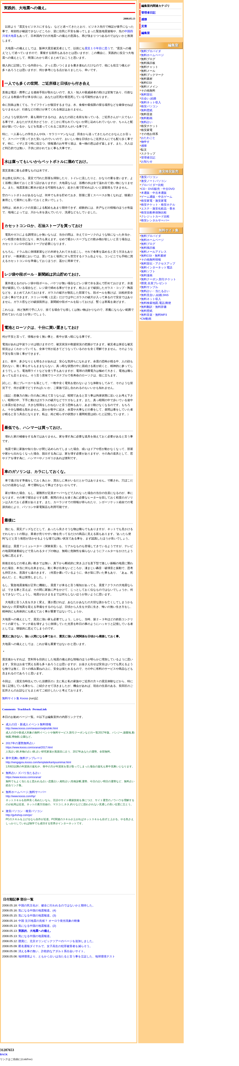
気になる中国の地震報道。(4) (37, 910)
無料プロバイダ (151, 51)
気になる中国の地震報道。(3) (37, 915)
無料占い (146, 122)
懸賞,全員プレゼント (154, 283)
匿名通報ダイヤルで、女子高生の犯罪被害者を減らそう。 (55, 946)
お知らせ (146, 161)
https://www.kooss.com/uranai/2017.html (29, 747)
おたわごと (148, 137)
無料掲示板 (148, 247)
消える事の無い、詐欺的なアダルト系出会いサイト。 (52, 951)
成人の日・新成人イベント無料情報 (28, 724)
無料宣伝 (146, 94)
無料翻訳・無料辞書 (154, 306)
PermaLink (40, 709)
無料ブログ (148, 243)
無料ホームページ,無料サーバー (26, 792)
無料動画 (146, 118)
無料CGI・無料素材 (153, 255)
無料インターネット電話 (156, 267)
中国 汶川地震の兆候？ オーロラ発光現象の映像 (49, 920)
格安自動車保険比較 (154, 212)
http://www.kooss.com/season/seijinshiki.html (32, 728)
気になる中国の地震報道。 (35, 936)
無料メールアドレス (154, 251)
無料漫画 (146, 275)
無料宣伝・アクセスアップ (158, 263)
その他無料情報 (151, 259)
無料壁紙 (146, 110)
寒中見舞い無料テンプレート (24, 758)
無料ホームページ (152, 55)
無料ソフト (148, 271)
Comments (9, 709)
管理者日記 (148, 12)
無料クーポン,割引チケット (158, 279)
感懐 (144, 19)
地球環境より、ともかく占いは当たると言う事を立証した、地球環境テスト (66, 956)
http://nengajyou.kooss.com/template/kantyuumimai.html (38, 762)
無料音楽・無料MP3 (154, 314)
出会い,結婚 (148, 98)
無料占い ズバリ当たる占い (23, 773)
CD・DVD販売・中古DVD (158, 188)
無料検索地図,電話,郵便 (156, 303)
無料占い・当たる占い (155, 291)
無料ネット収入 (151, 102)
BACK (4, 1054)
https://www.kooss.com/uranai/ (23, 777)
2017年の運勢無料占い (20, 743)
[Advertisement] (35, 862)
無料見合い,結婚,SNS (155, 295)
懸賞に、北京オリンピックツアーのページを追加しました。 (56, 941)
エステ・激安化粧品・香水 (158, 208)
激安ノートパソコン (154, 181)
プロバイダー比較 (152, 185)
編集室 (145, 33)
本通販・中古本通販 (154, 192)
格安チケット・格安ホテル (158, 204)
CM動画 (146, 318)
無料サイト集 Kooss (15, 698)
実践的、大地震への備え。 (35, 930)
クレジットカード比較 (155, 216)
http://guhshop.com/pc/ (19, 815)
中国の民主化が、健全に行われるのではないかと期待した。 (56, 905)
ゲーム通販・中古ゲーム (156, 196)
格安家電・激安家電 (154, 200)
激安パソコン (149, 177)
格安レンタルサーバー (155, 220)
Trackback (24, 709)
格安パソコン (149, 106)
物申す (145, 141)
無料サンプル (149, 287)
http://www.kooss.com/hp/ (20, 796)
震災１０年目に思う (97, 48)
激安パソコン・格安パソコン (24, 811)
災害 (144, 26)
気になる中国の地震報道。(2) (37, 925)
